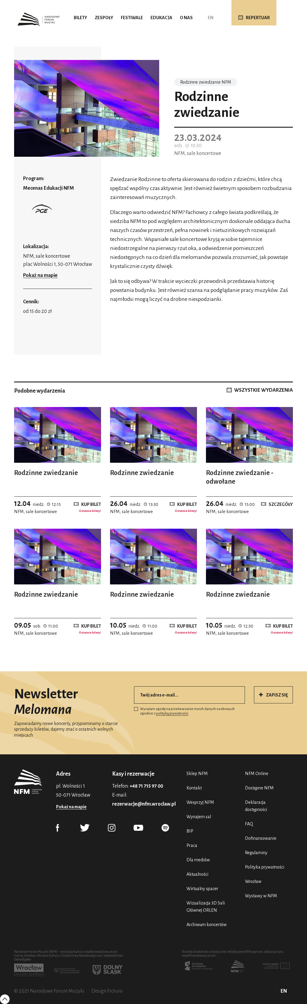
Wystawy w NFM (261, 895)
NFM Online (256, 773)
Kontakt (194, 788)
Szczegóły (281, 504)
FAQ (249, 823)
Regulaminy (256, 852)
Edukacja (161, 17)
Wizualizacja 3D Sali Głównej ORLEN (205, 907)
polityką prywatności (172, 713)
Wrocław (253, 881)
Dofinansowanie (260, 838)
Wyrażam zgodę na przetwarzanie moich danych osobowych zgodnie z (184, 711)
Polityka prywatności (264, 867)
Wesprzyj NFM (200, 802)
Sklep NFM (197, 773)
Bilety (80, 17)
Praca (191, 845)
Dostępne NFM (259, 788)
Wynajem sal (198, 816)
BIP (189, 831)
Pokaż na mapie (40, 275)
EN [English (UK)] (210, 17)
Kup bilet (91, 504)
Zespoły (104, 17)
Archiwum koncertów (206, 924)
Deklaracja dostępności (256, 806)
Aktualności (197, 874)
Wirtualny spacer (202, 888)
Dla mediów (198, 859)
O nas (186, 17)
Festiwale (132, 17)
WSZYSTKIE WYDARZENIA (263, 390)
